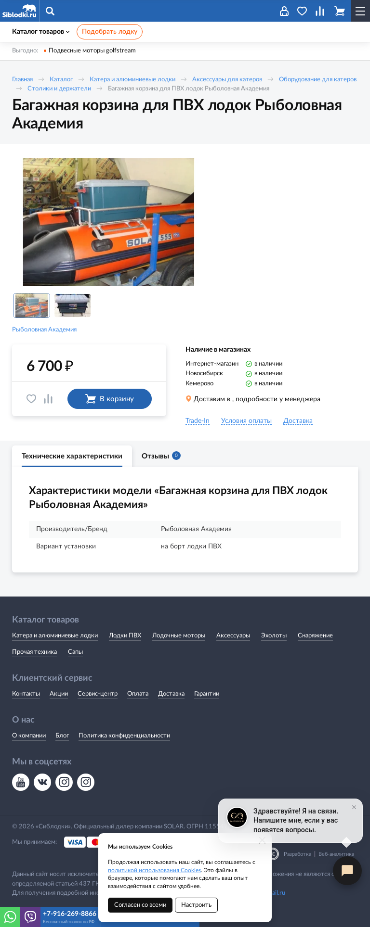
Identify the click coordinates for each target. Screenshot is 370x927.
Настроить (196, 905)
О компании (29, 736)
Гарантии (206, 694)
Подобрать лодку (109, 31)
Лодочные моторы (178, 636)
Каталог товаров (40, 31)
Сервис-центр (98, 694)
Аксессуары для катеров (227, 79)
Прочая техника (34, 652)
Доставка (171, 694)
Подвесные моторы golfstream (92, 51)
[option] (108, 222)
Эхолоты (274, 636)
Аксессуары (233, 636)
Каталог (61, 79)
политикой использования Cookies (154, 870)
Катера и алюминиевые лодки (132, 79)
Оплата (137, 694)
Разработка (297, 854)
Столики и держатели (59, 89)
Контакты (26, 694)
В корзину (109, 399)
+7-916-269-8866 (69, 914)
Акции (59, 694)
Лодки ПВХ (125, 636)
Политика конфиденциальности (124, 736)
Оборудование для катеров (318, 79)
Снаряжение (315, 636)
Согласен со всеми (140, 905)
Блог (62, 736)
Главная (22, 79)
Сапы (75, 652)
